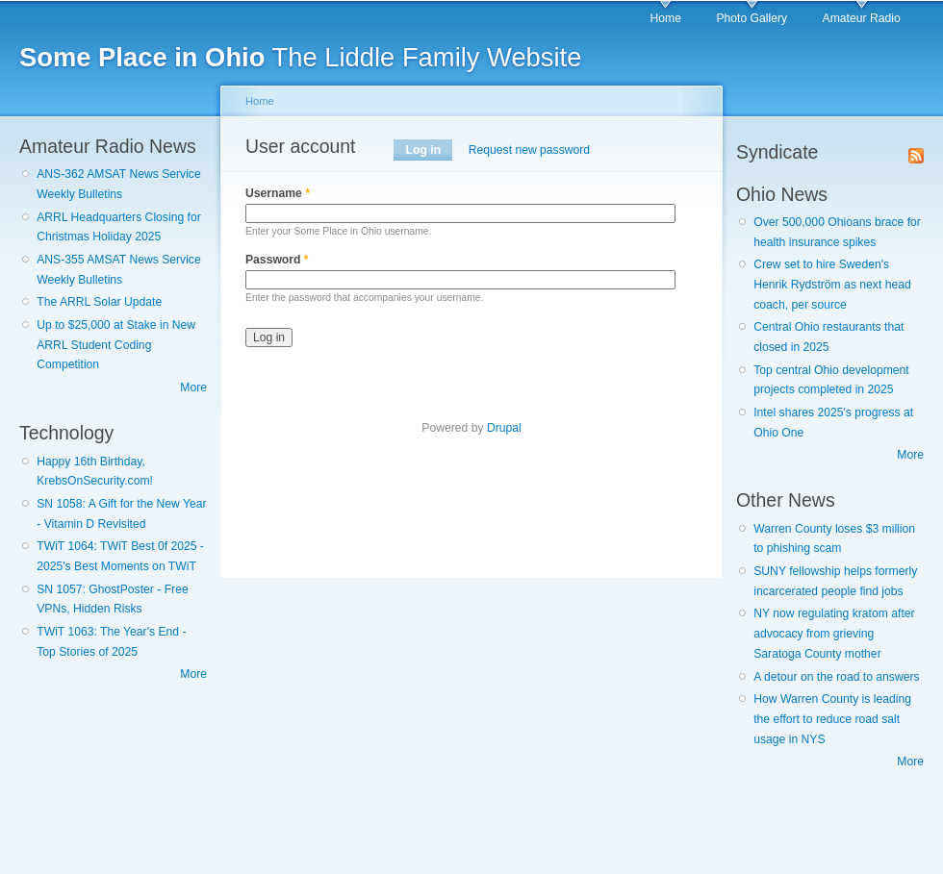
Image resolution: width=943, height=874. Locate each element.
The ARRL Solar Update (99, 302)
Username (277, 193)
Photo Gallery (751, 18)
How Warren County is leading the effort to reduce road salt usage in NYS (832, 718)
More (193, 387)
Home (665, 18)
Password (277, 259)
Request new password (529, 150)
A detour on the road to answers (836, 677)
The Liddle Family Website (300, 57)
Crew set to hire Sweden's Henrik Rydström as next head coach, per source (832, 284)
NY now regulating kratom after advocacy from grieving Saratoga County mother (833, 633)
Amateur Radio (862, 18)
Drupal (504, 428)
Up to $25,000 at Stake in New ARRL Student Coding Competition (116, 344)
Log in (429, 150)
